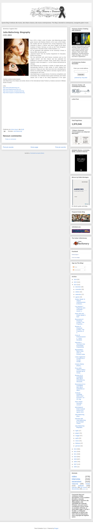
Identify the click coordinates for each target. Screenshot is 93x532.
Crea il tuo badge (76, 257)
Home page (34, 147)
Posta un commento (10, 139)
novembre (78, 289)
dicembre (78, 287)
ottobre (77, 292)
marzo (77, 440)
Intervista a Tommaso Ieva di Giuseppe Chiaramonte (80, 345)
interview (74, 487)
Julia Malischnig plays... (79, 415)
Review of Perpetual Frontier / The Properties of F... (79, 329)
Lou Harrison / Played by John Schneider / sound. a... (80, 309)
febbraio (77, 443)
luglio (77, 430)
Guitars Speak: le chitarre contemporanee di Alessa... (80, 301)
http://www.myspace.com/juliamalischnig (14, 92)
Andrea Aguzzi (15, 129)
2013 (75, 449)
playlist (84, 489)
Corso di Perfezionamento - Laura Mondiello (80, 337)
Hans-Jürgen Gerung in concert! (78, 403)
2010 (75, 456)
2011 (75, 454)
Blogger (56, 528)
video (74, 476)
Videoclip (75, 484)
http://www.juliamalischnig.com (11, 87)
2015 (75, 282)
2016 (75, 279)
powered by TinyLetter (80, 77)
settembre (78, 294)
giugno (77, 433)
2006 (75, 466)
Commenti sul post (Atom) (37, 153)
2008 (75, 461)
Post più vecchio (60, 147)
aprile (77, 438)
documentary (75, 489)
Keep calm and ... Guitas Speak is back (80, 315)
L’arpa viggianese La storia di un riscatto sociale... (80, 359)
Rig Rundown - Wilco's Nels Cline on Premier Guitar (80, 352)
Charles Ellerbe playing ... (79, 364)
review (87, 484)
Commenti (76, 270)
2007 (75, 464)
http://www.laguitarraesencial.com (12, 89)
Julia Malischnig (17, 131)
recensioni (76, 481)
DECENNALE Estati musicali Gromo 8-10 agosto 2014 (80, 410)
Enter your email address (81, 68)
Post (75, 267)
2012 (75, 451)
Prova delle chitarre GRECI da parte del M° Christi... (80, 370)
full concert (84, 487)
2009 (75, 459)
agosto (77, 297)
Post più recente (8, 147)
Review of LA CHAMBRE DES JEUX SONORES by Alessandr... (80, 378)
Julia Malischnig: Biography (80, 426)
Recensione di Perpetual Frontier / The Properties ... (79, 321)
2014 (75, 284)
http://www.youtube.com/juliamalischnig (13, 91)
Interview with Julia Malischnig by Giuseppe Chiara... (80, 421)
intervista (76, 479)
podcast (81, 486)
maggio (77, 435)
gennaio (77, 446)
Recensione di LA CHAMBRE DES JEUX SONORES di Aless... (80, 387)
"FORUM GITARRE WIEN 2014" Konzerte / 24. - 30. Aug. (80, 396)
